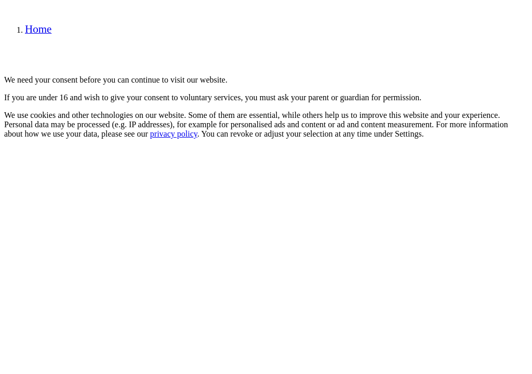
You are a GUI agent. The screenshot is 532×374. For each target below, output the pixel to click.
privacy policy (173, 133)
